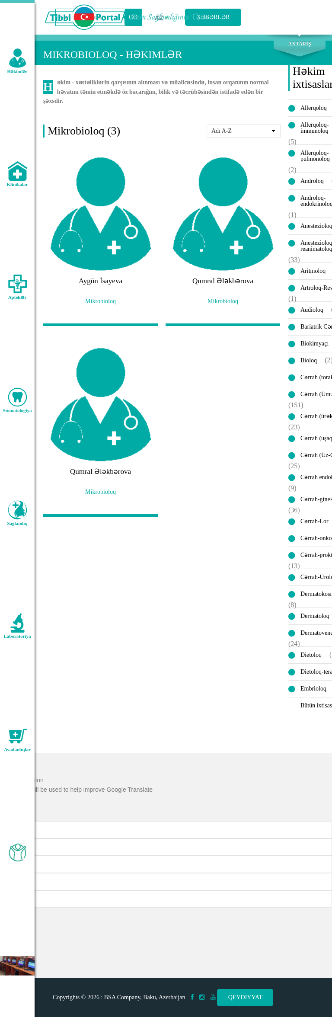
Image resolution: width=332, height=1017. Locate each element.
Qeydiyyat (245, 997)
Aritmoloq (313, 271)
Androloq (312, 181)
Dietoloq (311, 655)
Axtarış (299, 44)
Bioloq (308, 360)
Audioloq (311, 310)
